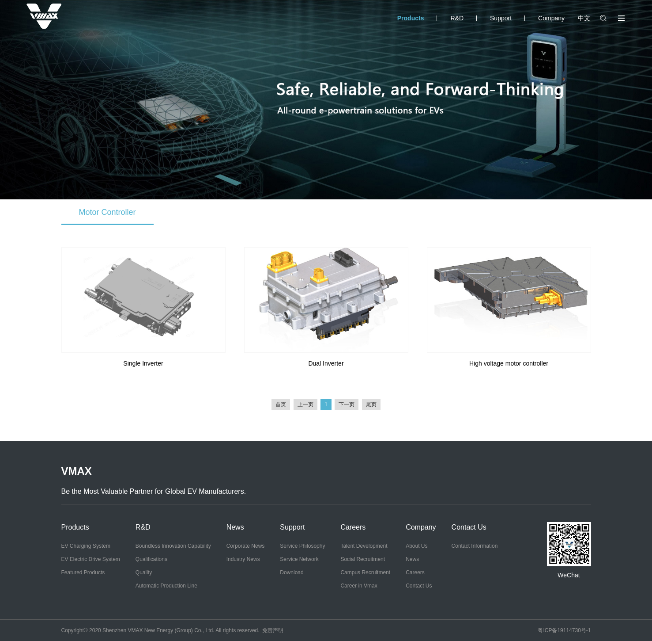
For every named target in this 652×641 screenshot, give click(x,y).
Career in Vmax (358, 586)
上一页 (305, 404)
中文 (584, 18)
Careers (353, 527)
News (235, 527)
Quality (144, 572)
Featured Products (83, 572)
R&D (457, 18)
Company (551, 18)
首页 (280, 404)
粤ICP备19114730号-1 (564, 630)
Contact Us (419, 586)
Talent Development (363, 546)
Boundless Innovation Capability (173, 546)
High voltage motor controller (508, 363)
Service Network (299, 559)
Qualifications (151, 559)
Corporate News (245, 546)
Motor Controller (107, 212)
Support (501, 18)
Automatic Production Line (166, 586)
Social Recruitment (362, 559)
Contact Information (475, 546)
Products (410, 18)
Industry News (243, 559)
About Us (416, 546)
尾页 (371, 404)
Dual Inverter (325, 363)
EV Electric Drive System (90, 559)
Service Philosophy (302, 546)
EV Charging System (85, 546)
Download (291, 572)
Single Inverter (143, 363)
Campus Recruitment (365, 572)
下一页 (346, 404)
